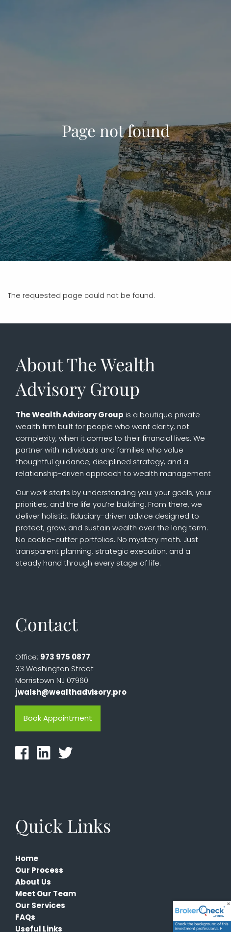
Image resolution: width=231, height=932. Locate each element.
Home (26, 858)
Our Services (40, 905)
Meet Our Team (45, 893)
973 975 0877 (65, 657)
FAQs (25, 917)
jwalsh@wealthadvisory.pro (71, 692)
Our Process (39, 870)
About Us (33, 882)
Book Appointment (58, 718)
